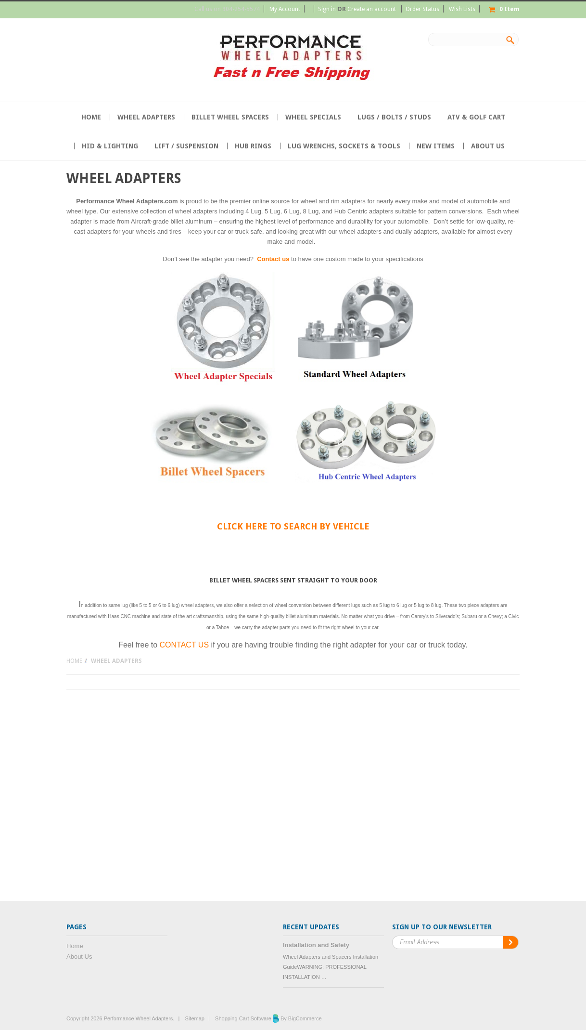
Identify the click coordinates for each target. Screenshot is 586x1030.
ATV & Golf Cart (476, 117)
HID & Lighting (110, 146)
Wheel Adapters (146, 117)
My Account (284, 9)
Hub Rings (253, 146)
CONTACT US (184, 645)
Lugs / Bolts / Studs (394, 117)
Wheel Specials (313, 117)
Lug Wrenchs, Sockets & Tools (344, 146)
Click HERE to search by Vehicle (293, 526)
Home (74, 661)
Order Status (422, 9)
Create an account (371, 9)
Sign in (327, 9)
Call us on (227, 9)
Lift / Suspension (186, 146)
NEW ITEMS (436, 146)
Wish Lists (462, 9)
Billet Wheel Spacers (230, 117)
